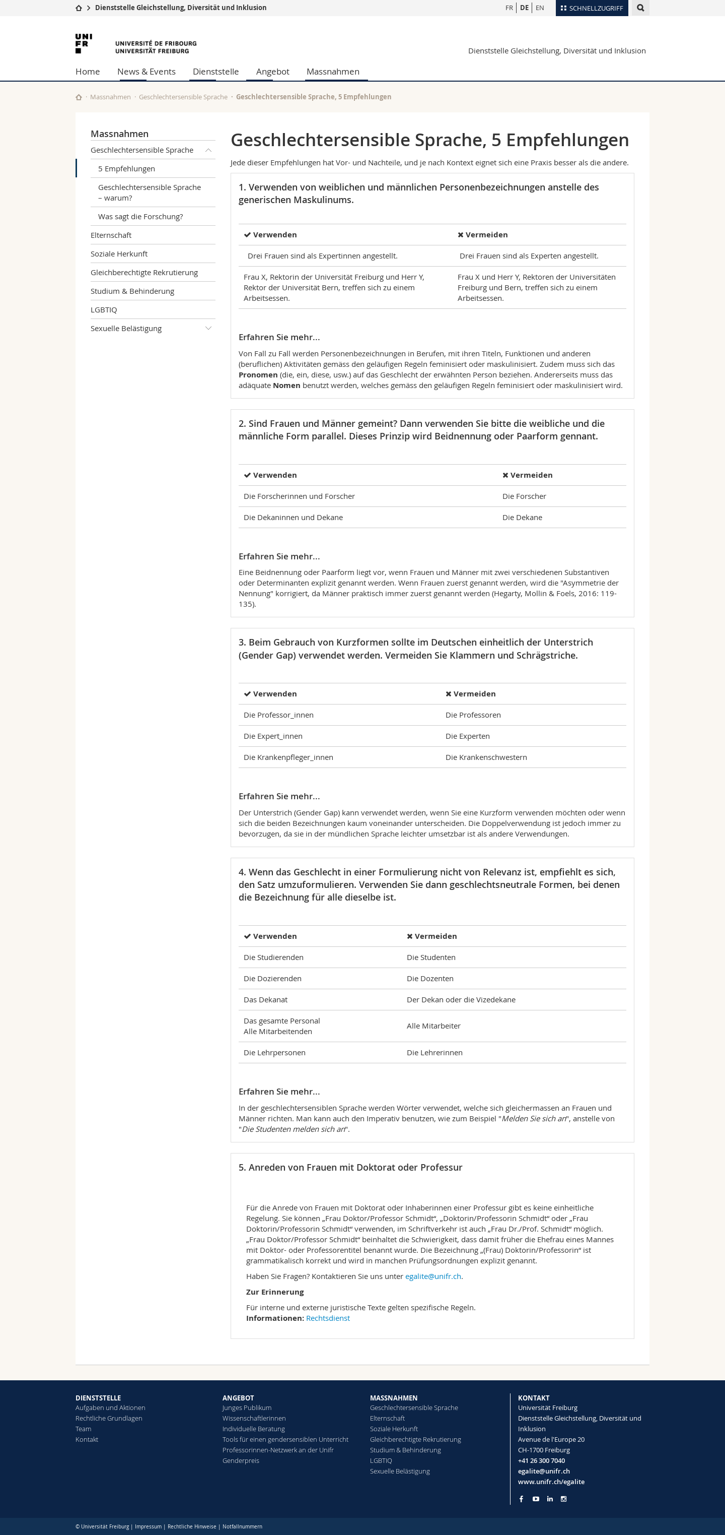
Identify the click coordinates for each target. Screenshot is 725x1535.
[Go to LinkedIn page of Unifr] (550, 1499)
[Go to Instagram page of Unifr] (563, 1499)
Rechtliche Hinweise (192, 1526)
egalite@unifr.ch (433, 1276)
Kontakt (87, 1439)
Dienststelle (216, 71)
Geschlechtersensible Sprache (183, 96)
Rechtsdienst (328, 1318)
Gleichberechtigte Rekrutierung (144, 272)
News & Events (146, 71)
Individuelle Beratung (254, 1428)
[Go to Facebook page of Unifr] (521, 1498)
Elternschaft (111, 235)
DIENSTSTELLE (98, 1397)
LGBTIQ (104, 309)
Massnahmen (333, 71)
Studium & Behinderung (132, 291)
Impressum (148, 1526)
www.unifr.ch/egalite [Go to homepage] (551, 1481)
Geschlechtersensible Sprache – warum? (149, 192)
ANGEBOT (238, 1397)
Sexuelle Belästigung (153, 328)
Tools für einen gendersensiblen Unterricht (285, 1439)
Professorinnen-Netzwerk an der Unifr (278, 1449)
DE (524, 7)
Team (83, 1428)
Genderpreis (241, 1460)
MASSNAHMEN (394, 1397)
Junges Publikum (247, 1407)
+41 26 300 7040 (541, 1460)
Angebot (272, 71)
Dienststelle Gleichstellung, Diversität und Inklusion (181, 7)
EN (540, 7)
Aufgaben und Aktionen (111, 1407)
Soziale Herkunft (119, 253)
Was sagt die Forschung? (140, 216)
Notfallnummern (242, 1526)
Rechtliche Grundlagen (109, 1418)
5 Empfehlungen (126, 168)
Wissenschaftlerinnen (254, 1418)
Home (88, 71)
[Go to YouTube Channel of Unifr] (536, 1499)
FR (509, 7)
